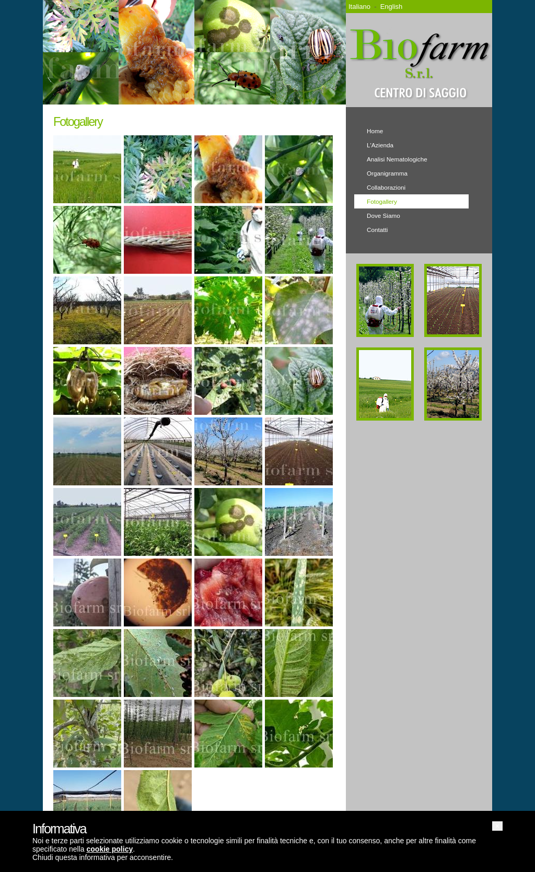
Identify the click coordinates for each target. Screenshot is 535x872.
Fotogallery (382, 201)
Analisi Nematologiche (397, 159)
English (391, 6)
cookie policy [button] (110, 849)
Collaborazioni (386, 187)
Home (375, 130)
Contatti (377, 229)
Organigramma (387, 173)
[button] (497, 826)
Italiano (359, 6)
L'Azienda (380, 145)
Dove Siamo (383, 215)
